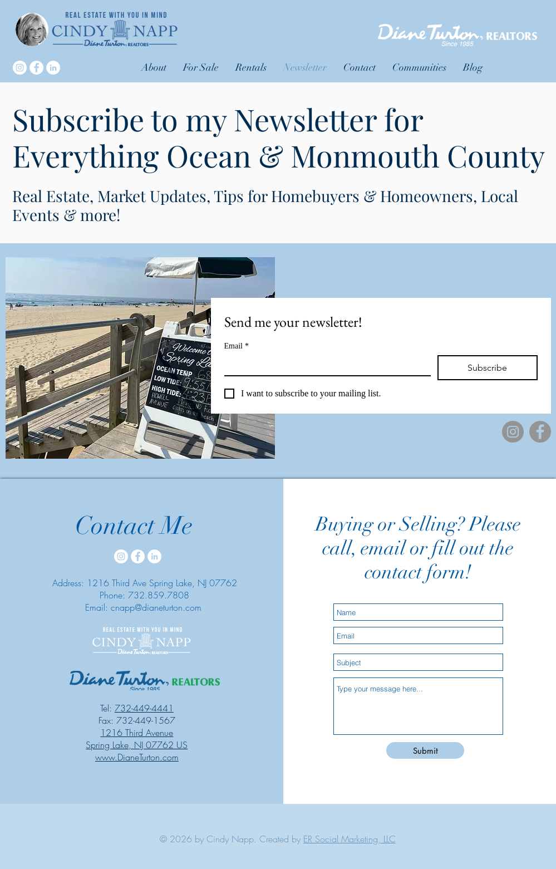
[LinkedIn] (53, 68)
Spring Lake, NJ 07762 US (137, 745)
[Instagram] (20, 68)
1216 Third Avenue (136, 732)
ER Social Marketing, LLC (349, 839)
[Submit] (425, 750)
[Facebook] (36, 68)
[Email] (324, 365)
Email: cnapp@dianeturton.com (143, 607)
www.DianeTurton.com (137, 757)
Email (236, 346)
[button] (419, 67)
